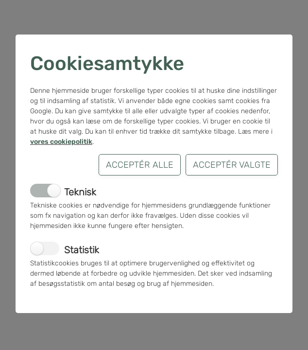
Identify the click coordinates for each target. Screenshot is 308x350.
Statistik (81, 250)
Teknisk (80, 192)
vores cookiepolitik (61, 142)
